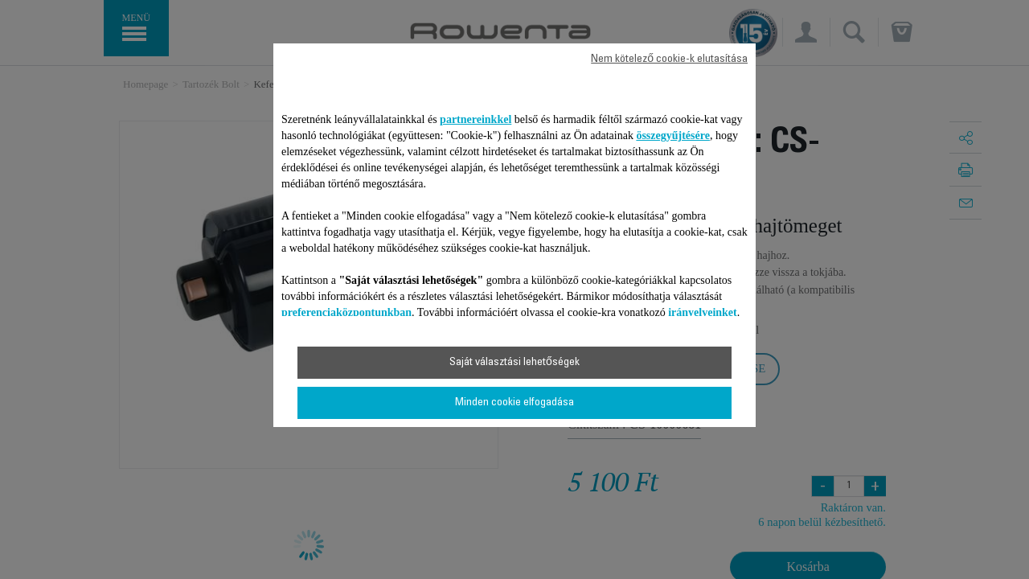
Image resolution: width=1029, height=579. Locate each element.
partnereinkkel (475, 119)
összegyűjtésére (673, 135)
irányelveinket (702, 312)
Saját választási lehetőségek (514, 362)
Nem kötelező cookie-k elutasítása (669, 59)
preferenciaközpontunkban (346, 312)
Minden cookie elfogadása (514, 403)
